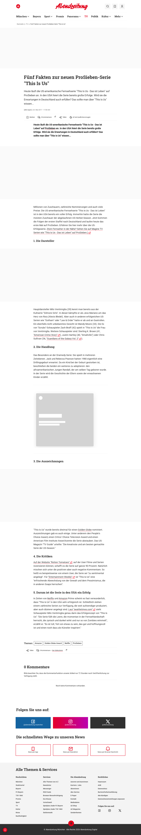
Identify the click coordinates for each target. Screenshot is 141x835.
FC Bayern (19, 792)
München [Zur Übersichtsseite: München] (21, 16)
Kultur (18, 809)
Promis (18, 799)
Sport (18, 802)
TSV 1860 (19, 795)
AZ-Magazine (75, 809)
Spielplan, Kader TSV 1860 (52, 809)
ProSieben (50, 128)
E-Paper (73, 795)
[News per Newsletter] (70, 750)
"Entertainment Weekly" (60, 577)
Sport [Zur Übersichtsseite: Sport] (47, 16)
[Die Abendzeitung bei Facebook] (33, 723)
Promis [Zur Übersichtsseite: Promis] (60, 16)
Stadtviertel (20, 785)
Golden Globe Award (53, 643)
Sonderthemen (76, 812)
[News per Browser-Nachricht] (107, 750)
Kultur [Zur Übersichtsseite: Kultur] (105, 16)
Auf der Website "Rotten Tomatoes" (51, 562)
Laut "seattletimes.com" (80, 609)
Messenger (47, 789)
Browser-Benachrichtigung (53, 795)
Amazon (63, 598)
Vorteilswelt (47, 802)
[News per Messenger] (33, 750)
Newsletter (47, 785)
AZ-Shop (74, 806)
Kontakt (73, 799)
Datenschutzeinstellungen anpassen (111, 799)
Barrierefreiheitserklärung (107, 792)
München (19, 782)
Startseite (20, 24)
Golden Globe (85, 529)
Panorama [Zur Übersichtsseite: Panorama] (72, 16)
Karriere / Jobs (76, 785)
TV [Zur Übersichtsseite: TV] (86, 16)
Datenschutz (102, 789)
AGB (99, 785)
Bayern (18, 789)
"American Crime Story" (45, 335)
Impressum (102, 782)
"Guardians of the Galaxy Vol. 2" (62, 338)
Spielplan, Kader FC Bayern (53, 806)
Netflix (50, 598)
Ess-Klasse (47, 799)
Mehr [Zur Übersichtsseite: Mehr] (118, 16)
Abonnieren (75, 789)
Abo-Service (75, 792)
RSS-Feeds (47, 792)
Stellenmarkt (48, 812)
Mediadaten (75, 802)
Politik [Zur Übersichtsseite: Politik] (94, 16)
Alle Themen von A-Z (50, 782)
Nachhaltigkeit (21, 816)
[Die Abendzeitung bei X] (107, 723)
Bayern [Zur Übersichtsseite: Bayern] (37, 16)
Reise (18, 812)
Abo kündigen (103, 795)
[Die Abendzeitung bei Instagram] (70, 723)
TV (27, 24)
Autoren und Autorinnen (79, 782)
